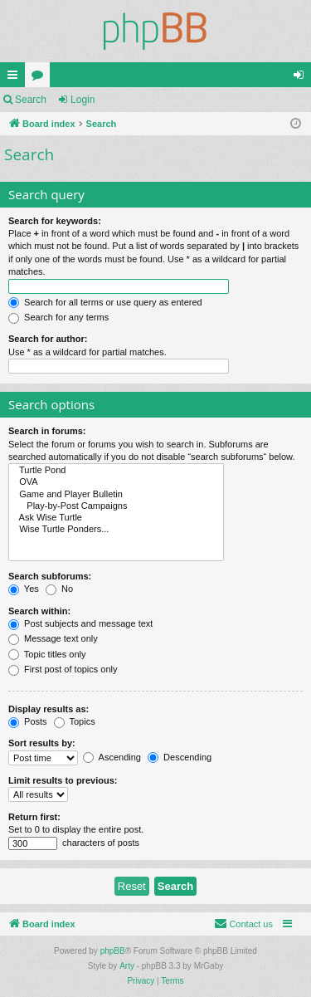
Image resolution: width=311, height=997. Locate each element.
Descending (179, 757)
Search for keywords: (54, 221)
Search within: (39, 611)
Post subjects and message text (80, 623)
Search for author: (47, 339)
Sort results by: (41, 743)
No (59, 589)
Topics (74, 721)
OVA (116, 482)
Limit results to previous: (62, 780)
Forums (41, 78)
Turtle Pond (116, 471)
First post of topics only (63, 669)
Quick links (16, 78)
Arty (126, 965)
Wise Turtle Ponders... (116, 529)
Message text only (53, 638)
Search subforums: (49, 576)
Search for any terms (58, 317)
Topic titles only (46, 654)
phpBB (112, 950)
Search (30, 99)
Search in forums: (47, 431)
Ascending (112, 757)
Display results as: (48, 709)
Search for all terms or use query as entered (105, 302)
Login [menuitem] (302, 78)
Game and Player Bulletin (116, 495)
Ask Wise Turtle (116, 518)
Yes (23, 589)
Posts (27, 721)
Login (82, 99)
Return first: (34, 817)
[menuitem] (243, 924)
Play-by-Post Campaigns (116, 506)
